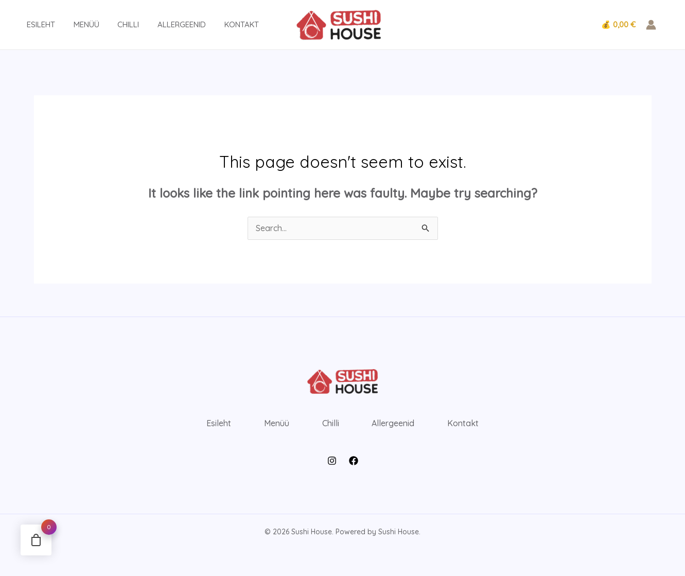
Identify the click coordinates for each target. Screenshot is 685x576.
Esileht (35, 24)
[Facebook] (353, 460)
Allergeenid (167, 24)
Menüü (77, 24)
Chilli (116, 24)
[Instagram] (332, 460)
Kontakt (223, 24)
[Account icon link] (651, 25)
